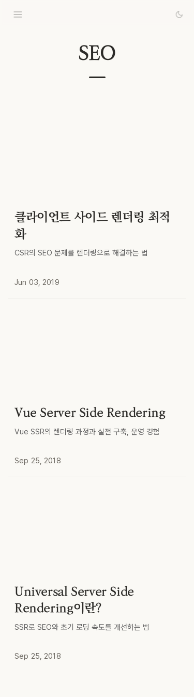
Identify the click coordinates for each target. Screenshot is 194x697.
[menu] (17, 14)
